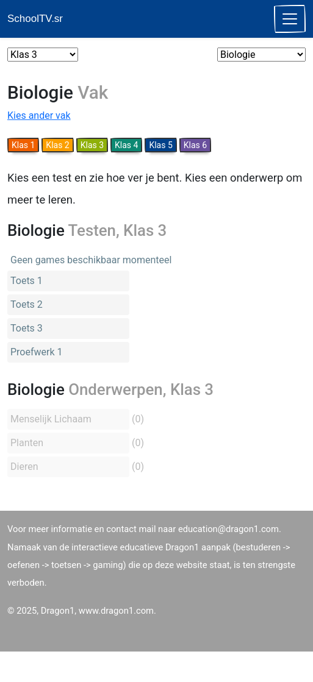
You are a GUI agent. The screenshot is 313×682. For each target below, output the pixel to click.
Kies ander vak (39, 115)
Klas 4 (126, 145)
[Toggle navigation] (290, 19)
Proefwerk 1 (36, 352)
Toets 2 (26, 304)
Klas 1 (23, 145)
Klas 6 (195, 145)
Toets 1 (26, 280)
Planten (26, 443)
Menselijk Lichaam (51, 419)
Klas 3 (92, 145)
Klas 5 (160, 145)
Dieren (24, 466)
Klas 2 (57, 145)
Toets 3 (26, 328)
